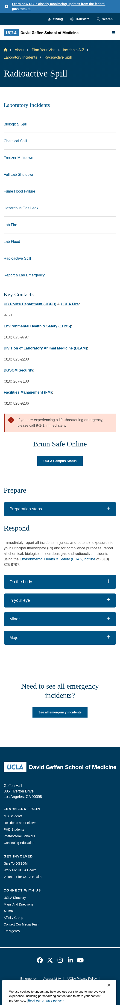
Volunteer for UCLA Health (22, 877)
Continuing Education (19, 843)
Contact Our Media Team (21, 924)
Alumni (9, 911)
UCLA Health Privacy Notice (53, 987)
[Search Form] (104, 19)
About (19, 50)
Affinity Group (13, 918)
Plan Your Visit (44, 50)
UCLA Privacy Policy (82, 978)
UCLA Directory (15, 898)
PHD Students (14, 829)
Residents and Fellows (20, 823)
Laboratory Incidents (20, 57)
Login (83, 987)
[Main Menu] (113, 32)
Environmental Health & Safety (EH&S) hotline (57, 559)
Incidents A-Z (73, 50)
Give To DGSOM (16, 863)
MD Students (13, 816)
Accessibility (52, 978)
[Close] (109, 999)
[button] (80, 19)
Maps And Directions (18, 904)
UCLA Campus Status (59, 461)
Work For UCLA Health (20, 870)
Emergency (12, 931)
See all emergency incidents (60, 712)
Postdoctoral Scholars (19, 836)
